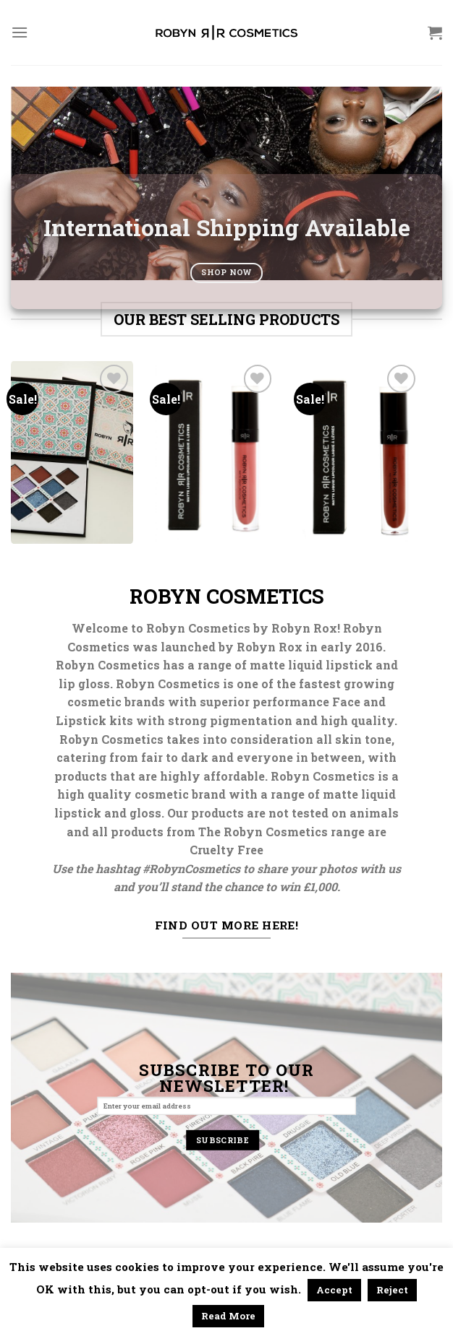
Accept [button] (334, 1289)
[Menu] (19, 32)
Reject (392, 1289)
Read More (228, 1315)
